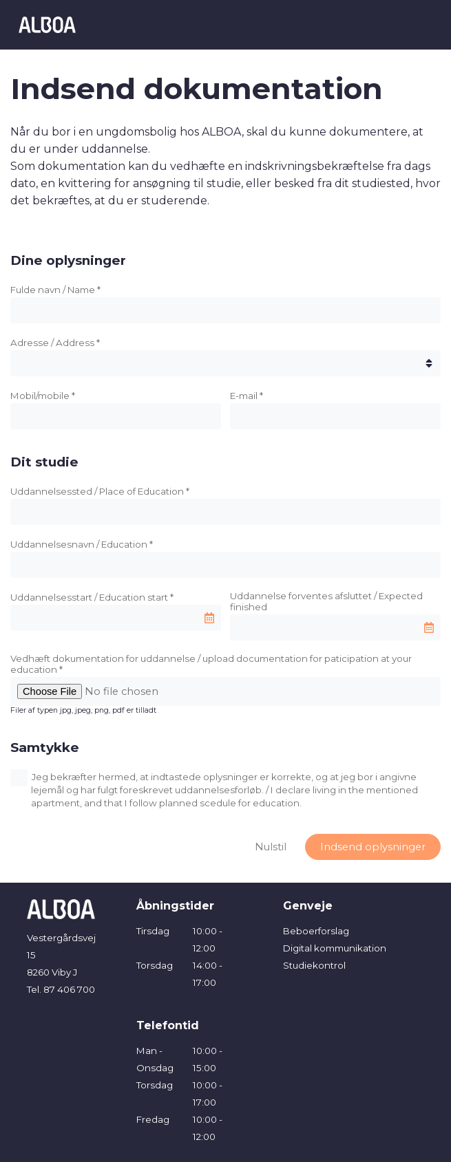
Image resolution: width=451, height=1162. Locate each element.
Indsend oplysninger (373, 847)
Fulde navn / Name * (55, 289)
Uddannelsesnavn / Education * (81, 544)
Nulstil (270, 847)
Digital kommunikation (334, 948)
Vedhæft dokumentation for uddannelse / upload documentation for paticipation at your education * (211, 664)
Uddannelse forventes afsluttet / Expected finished (326, 601)
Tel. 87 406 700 (61, 989)
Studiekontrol (314, 965)
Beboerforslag (316, 930)
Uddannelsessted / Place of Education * (99, 491)
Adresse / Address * (55, 342)
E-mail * (246, 395)
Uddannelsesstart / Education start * (92, 597)
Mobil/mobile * (42, 395)
